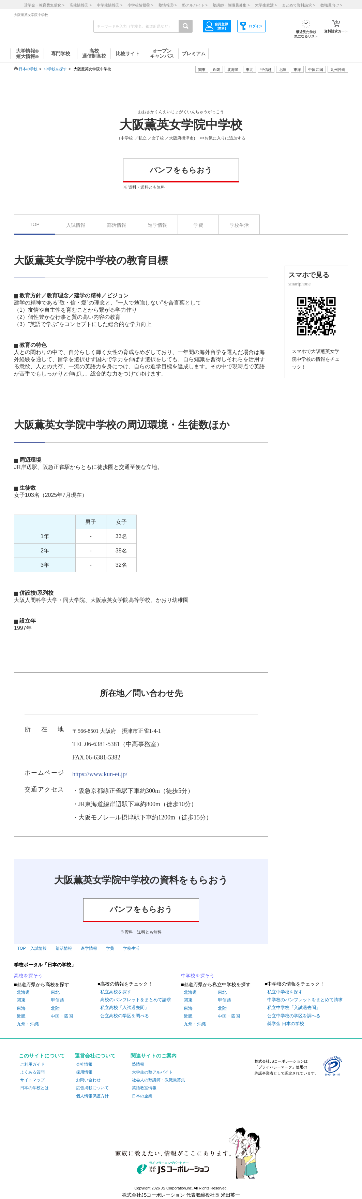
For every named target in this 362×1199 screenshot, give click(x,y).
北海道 (233, 70)
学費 (198, 225)
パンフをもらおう (181, 170)
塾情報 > (168, 5)
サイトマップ (32, 1080)
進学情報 (157, 225)
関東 (21, 1000)
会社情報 (84, 1064)
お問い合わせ (88, 1080)
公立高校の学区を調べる (124, 1015)
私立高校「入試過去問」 (124, 1007)
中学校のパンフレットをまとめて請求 (305, 999)
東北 (55, 992)
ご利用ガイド (32, 1064)
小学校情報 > (140, 5)
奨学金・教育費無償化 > (44, 5)
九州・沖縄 (28, 1023)
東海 (21, 1008)
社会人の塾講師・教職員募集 (158, 1080)
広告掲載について (92, 1087)
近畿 (21, 1016)
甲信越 (57, 1000)
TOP (35, 224)
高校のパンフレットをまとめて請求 (135, 999)
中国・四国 (62, 1016)
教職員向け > (331, 5)
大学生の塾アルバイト (152, 1072)
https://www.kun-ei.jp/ (99, 774)
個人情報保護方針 (92, 1096)
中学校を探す (55, 69)
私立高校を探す (115, 991)
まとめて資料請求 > (298, 5)
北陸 (55, 1008)
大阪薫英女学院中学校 (181, 125)
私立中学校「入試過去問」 (293, 1007)
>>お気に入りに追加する (222, 138)
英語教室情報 (144, 1087)
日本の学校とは (34, 1087)
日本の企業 (142, 1096)
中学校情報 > (109, 5)
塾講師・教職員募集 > (231, 5)
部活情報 (116, 225)
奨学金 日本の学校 (285, 1023)
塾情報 (138, 1064)
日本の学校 (28, 69)
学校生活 (239, 225)
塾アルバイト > (195, 5)
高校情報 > (80, 5)
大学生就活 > (266, 5)
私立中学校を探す (285, 991)
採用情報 (84, 1072)
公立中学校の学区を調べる (293, 1015)
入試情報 (75, 225)
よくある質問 (32, 1072)
